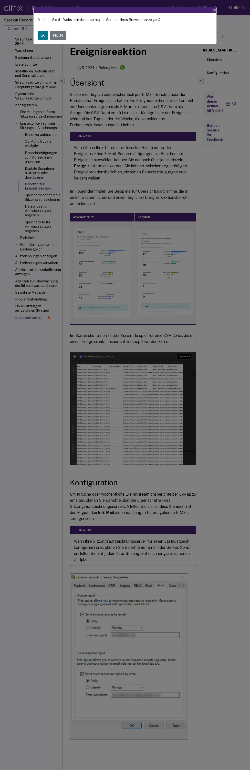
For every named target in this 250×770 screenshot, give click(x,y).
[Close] (214, 10)
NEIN (58, 35)
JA (43, 35)
